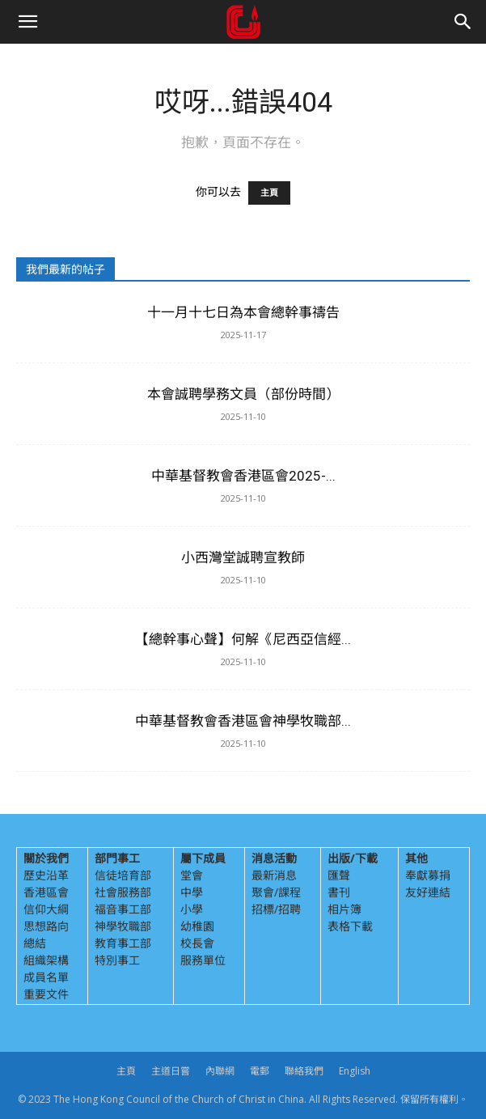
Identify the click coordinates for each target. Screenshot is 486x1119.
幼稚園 (197, 926)
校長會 (197, 943)
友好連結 (427, 892)
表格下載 (350, 926)
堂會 (191, 875)
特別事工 (117, 960)
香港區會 (46, 892)
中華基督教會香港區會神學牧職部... (243, 721)
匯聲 (339, 875)
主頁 (269, 193)
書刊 (339, 892)
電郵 (259, 1071)
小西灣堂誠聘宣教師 (243, 557)
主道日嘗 (170, 1071)
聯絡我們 (304, 1071)
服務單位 (203, 960)
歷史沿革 (46, 875)
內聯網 (220, 1071)
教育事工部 (123, 943)
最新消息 (274, 875)
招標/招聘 (276, 909)
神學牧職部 (123, 926)
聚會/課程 (276, 892)
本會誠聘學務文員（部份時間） (243, 394)
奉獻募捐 (427, 875)
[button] (27, 22)
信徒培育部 (123, 875)
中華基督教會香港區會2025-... (243, 476)
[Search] (463, 22)
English (354, 1071)
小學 (191, 909)
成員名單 (46, 977)
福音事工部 (123, 909)
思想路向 (46, 926)
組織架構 (46, 960)
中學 (191, 892)
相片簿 (344, 909)
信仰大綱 (46, 909)
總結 (34, 943)
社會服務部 (123, 892)
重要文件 (46, 994)
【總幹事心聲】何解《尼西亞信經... (243, 639)
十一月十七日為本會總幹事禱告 (243, 312)
